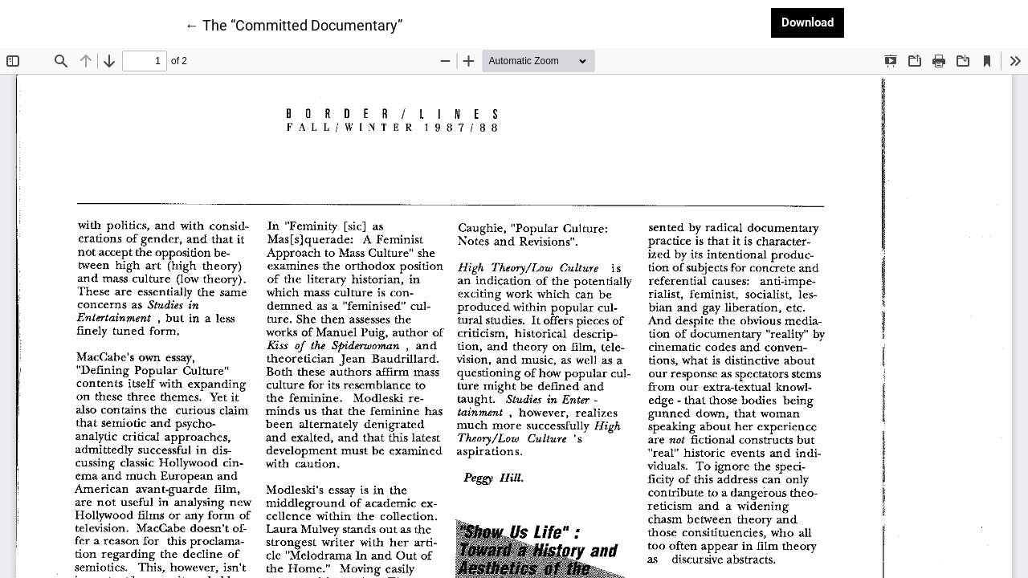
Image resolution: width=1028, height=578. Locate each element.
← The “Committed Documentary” (293, 24)
